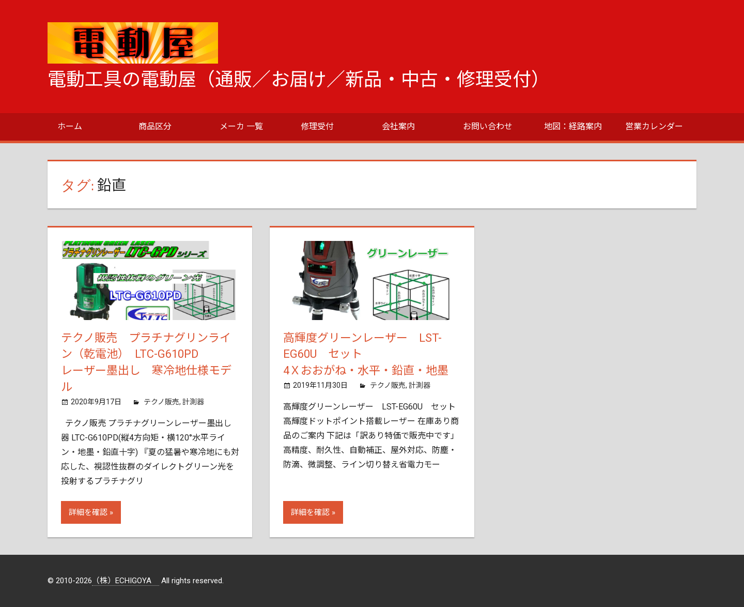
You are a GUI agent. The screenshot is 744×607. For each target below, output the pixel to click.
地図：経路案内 (573, 126)
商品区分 (155, 126)
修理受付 (317, 126)
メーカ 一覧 (241, 126)
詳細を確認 (88, 512)
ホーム (69, 126)
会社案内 (398, 126)
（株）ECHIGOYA (125, 580)
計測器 (193, 402)
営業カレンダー (654, 126)
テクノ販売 (161, 402)
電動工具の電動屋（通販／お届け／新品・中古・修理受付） (299, 79)
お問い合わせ (488, 126)
